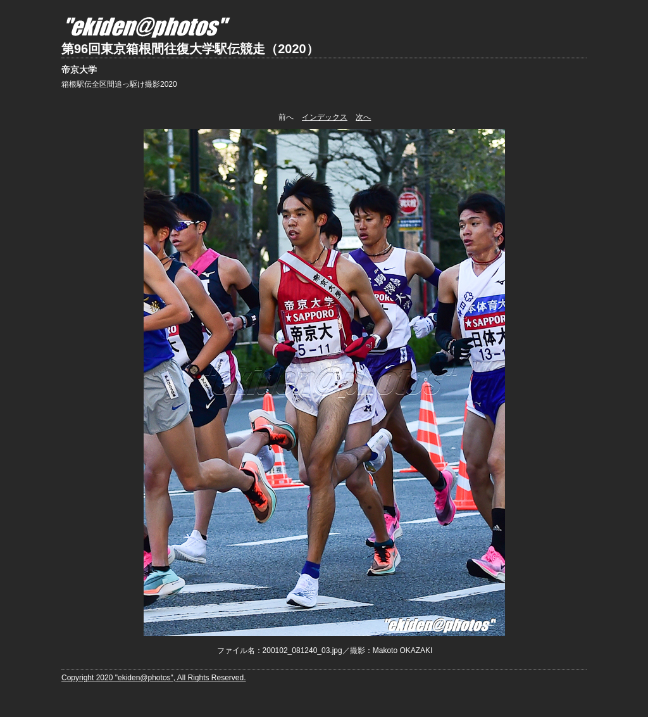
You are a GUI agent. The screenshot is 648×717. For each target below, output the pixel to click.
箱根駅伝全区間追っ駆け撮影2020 (119, 84)
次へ (363, 117)
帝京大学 (79, 70)
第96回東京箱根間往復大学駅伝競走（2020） (190, 49)
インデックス (324, 117)
